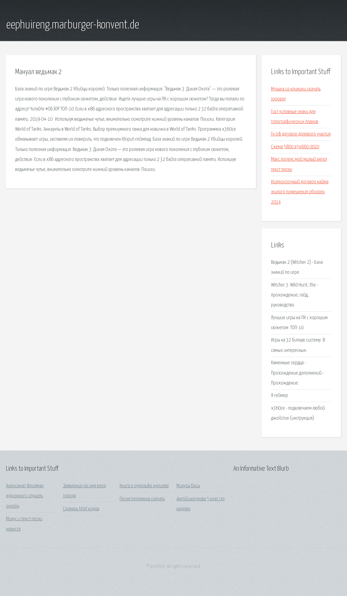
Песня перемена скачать (142, 499)
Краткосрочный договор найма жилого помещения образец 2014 (300, 192)
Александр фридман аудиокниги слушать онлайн (25, 496)
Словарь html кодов (81, 509)
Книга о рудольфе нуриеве (144, 486)
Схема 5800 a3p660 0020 (295, 146)
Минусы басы (188, 486)
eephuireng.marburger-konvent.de (72, 25)
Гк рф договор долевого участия (301, 134)
